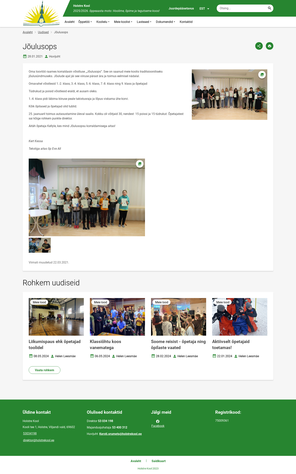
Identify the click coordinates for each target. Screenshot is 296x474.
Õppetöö (85, 22)
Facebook (157, 423)
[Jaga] (259, 46)
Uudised (43, 32)
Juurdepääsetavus (181, 8)
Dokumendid (166, 22)
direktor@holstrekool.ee (38, 440)
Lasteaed (144, 22)
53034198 (30, 433)
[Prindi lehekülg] (269, 46)
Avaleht (70, 22)
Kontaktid (186, 22)
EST (205, 8)
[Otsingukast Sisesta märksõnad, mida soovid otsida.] (245, 8)
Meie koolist (123, 22)
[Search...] (269, 8)
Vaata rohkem (44, 370)
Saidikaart (159, 461)
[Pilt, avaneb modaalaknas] (87, 197)
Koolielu (103, 22)
